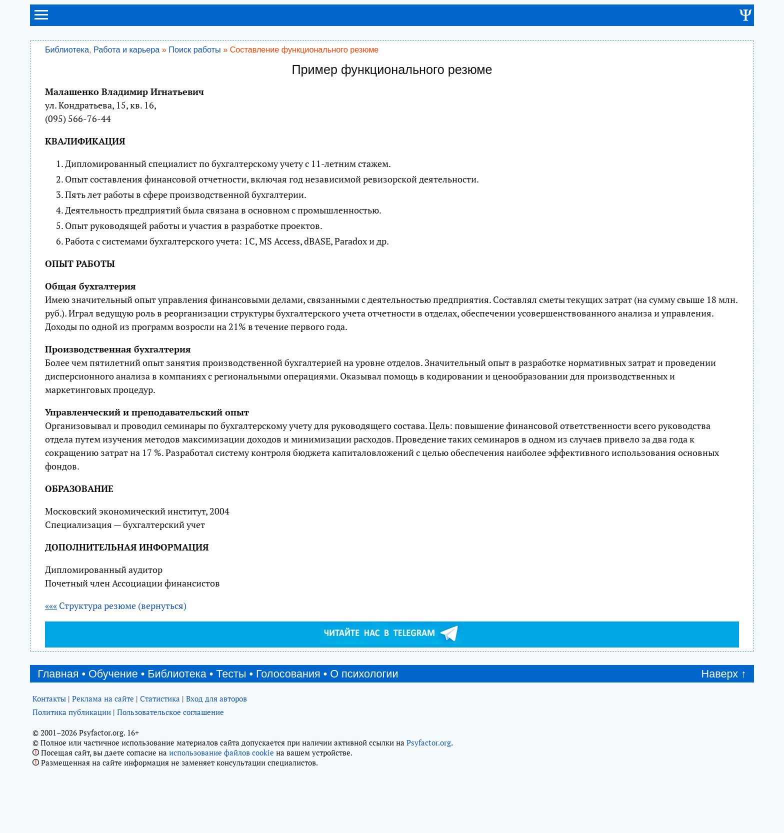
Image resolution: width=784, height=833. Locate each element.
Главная (58, 674)
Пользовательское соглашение (170, 712)
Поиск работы (194, 49)
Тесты (231, 674)
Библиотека (67, 49)
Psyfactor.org (428, 743)
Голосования (288, 674)
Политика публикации (71, 712)
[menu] (41, 19)
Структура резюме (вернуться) (115, 606)
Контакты (49, 699)
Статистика (160, 699)
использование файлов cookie (221, 753)
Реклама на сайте (103, 699)
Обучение (113, 674)
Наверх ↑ (724, 674)
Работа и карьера (127, 49)
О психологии (364, 674)
